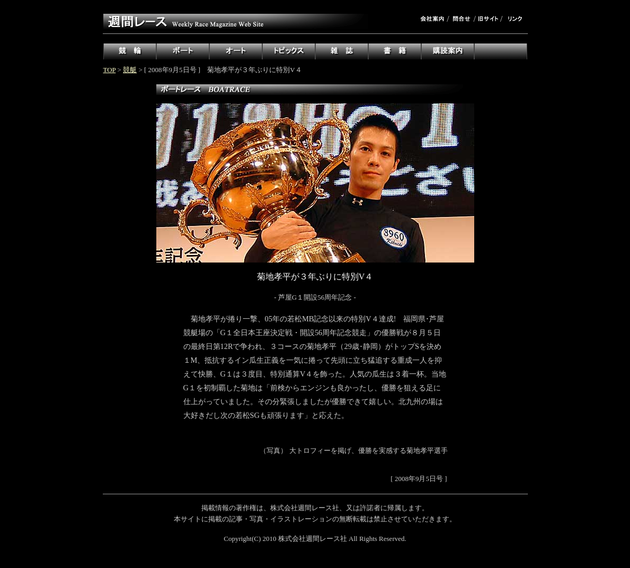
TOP (109, 70)
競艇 (130, 70)
